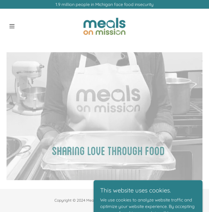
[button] (21, 26)
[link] (104, 26)
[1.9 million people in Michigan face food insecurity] (104, 4)
